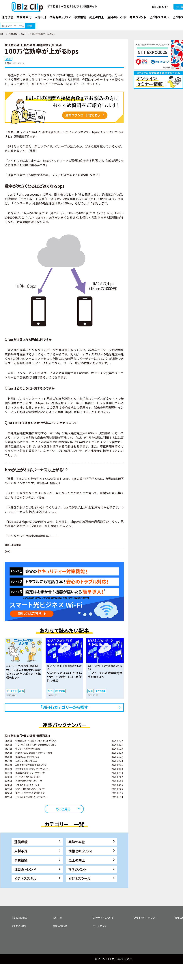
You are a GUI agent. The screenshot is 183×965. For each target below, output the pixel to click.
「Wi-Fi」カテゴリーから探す (64, 707)
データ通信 (11, 690)
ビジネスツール (79, 878)
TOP (2, 33)
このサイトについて (103, 917)
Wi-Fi (23, 33)
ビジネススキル (25, 878)
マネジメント (77, 869)
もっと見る (63, 808)
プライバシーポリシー (145, 917)
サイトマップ (100, 926)
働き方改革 (60, 690)
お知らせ (57, 917)
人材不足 (20, 850)
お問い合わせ (59, 926)
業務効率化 (76, 841)
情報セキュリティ (80, 850)
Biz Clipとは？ (160, 6)
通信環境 (12, 33)
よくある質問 (19, 926)
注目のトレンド (25, 869)
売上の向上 (76, 860)
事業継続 (20, 860)
